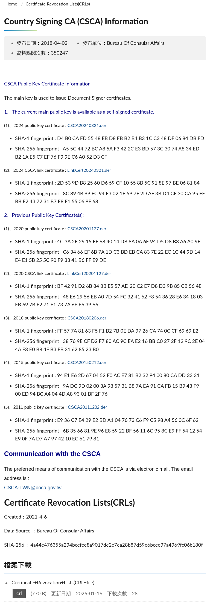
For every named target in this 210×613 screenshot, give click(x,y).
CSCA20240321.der (87, 125)
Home (11, 3)
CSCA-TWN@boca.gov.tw (33, 487)
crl (19, 593)
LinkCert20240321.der (89, 170)
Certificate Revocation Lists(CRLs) (58, 3)
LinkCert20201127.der (89, 273)
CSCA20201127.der (87, 228)
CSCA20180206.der (87, 317)
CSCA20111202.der (87, 407)
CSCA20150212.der (87, 362)
